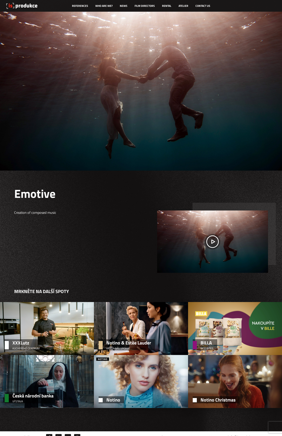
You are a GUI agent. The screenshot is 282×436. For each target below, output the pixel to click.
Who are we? (104, 6)
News (123, 6)
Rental (166, 6)
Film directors (145, 6)
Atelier (183, 6)
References (80, 6)
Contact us (202, 6)
